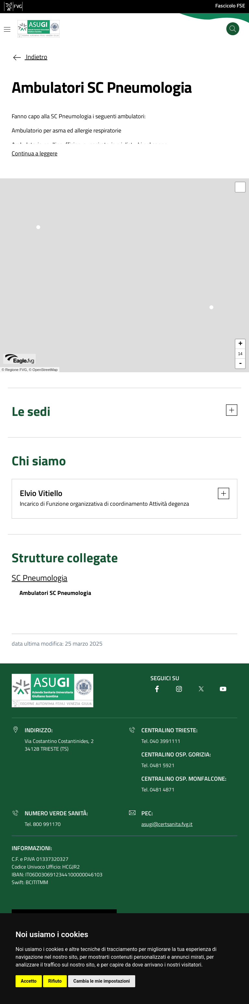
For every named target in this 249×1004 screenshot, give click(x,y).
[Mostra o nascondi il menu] (7, 29)
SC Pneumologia (39, 577)
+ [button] (240, 344)
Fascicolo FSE (230, 5)
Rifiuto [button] (55, 981)
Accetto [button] (29, 981)
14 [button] (240, 354)
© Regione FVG (14, 370)
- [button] (240, 363)
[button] (228, 413)
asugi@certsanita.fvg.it (167, 824)
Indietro (29, 57)
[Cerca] (232, 28)
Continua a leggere (34, 153)
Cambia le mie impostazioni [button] (101, 981)
